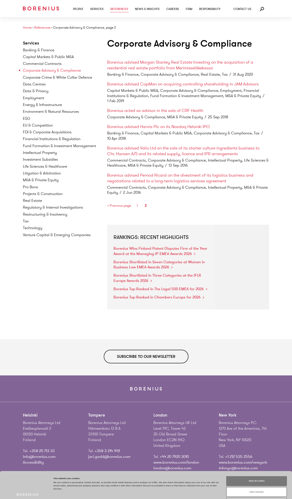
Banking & (38, 50)
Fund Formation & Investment (59, 145)
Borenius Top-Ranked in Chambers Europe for (159, 297)
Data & (35, 90)
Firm (189, 9)
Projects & (43, 193)
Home (27, 27)
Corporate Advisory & (52, 70)
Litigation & (42, 173)
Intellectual (40, 152)
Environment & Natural (51, 111)
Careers (172, 9)
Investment (40, 159)
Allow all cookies (256, 454)
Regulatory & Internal (53, 207)
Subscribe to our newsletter (146, 356)
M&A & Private (41, 180)
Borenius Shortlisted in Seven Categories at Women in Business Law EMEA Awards (159, 264)
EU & (38, 125)
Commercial (42, 63)
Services (97, 9)
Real (32, 200)
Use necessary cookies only (256, 476)
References (119, 9)
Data (34, 84)
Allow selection (256, 465)
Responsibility (209, 9)
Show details (176, 492)
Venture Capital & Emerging (57, 234)
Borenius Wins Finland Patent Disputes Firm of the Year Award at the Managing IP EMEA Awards (160, 251)
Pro (30, 187)
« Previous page (119, 205)
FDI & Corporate (47, 132)
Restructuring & (45, 214)
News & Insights (147, 9)
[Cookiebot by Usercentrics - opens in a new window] (27, 492)
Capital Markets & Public (48, 56)
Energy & (42, 104)
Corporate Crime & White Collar (57, 77)
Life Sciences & (45, 166)
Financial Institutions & (51, 138)
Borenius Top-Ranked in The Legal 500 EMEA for (160, 288)
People (78, 9)
